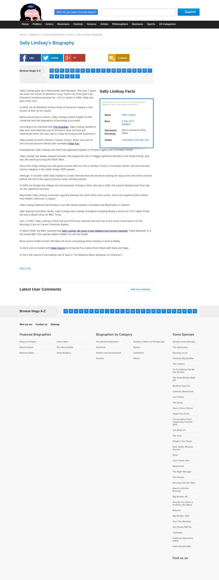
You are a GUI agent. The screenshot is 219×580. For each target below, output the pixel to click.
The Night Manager (182, 472)
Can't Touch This (181, 460)
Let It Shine (178, 397)
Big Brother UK (180, 496)
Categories (33, 34)
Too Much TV (179, 430)
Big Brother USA (181, 516)
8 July (125, 121)
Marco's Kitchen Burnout (181, 489)
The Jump (178, 402)
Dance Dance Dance (183, 408)
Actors (49, 24)
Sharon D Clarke (28, 342)
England (126, 124)
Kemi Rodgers (64, 353)
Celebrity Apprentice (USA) (183, 539)
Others (136, 358)
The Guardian (60, 126)
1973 (131, 121)
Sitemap (54, 324)
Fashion (78, 24)
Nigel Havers (58, 248)
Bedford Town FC (181, 386)
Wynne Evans (26, 347)
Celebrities (138, 353)
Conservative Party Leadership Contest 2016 (182, 422)
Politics (37, 24)
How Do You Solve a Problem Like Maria (183, 503)
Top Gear (177, 436)
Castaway (177, 532)
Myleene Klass (27, 353)
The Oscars (178, 477)
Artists (104, 24)
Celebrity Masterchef (183, 391)
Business (137, 24)
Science (91, 24)
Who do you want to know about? (76, 12)
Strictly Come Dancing (184, 342)
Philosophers (120, 24)
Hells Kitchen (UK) (182, 546)
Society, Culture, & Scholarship (148, 342)
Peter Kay (73, 143)
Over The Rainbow (182, 521)
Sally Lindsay (128, 115)
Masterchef (178, 466)
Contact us (41, 324)
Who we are (26, 324)
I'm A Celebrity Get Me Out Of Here (184, 370)
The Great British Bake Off (184, 379)
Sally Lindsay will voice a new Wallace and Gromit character (95, 230)
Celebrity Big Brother (183, 358)
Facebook (176, 567)
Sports (151, 24)
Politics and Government (108, 353)
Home (25, 24)
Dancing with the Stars (184, 483)
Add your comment (140, 289)
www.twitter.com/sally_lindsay (137, 140)
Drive (175, 455)
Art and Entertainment (53, 34)
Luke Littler (62, 342)
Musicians (63, 24)
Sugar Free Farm (181, 414)
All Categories (167, 24)
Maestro (177, 510)
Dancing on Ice (180, 353)
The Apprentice (180, 347)
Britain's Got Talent (182, 441)
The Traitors (179, 364)
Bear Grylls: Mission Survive (183, 448)
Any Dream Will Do (182, 527)
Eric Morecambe (65, 347)
